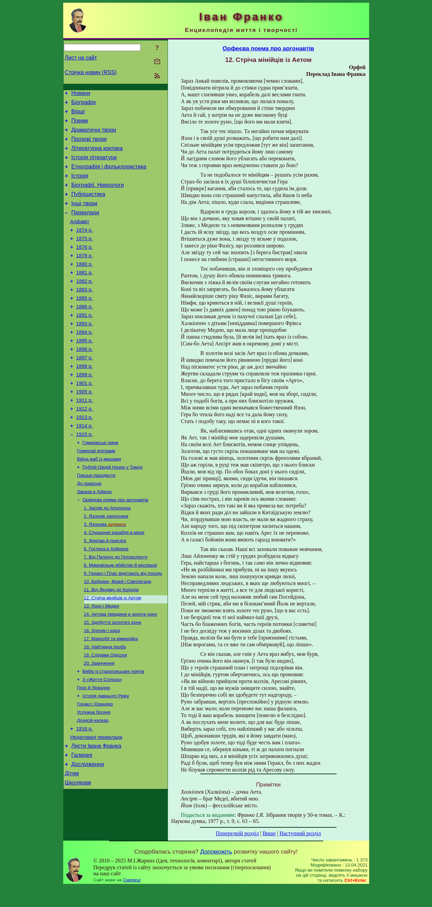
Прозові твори (89, 145)
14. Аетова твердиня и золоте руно (120, 670)
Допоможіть (216, 872)
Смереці (132, 900)
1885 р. (84, 322)
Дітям (72, 844)
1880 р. (84, 284)
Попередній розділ (237, 833)
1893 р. (84, 351)
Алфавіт (79, 237)
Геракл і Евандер (95, 767)
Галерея (81, 824)
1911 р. (84, 437)
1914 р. (84, 465)
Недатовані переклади (96, 804)
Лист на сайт (81, 58)
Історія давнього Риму (106, 758)
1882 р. (84, 303)
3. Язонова (105, 572)
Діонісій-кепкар (93, 785)
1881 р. (84, 294)
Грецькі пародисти (96, 519)
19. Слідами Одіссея (105, 714)
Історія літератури (94, 165)
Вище (269, 833)
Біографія (83, 104)
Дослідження (87, 834)
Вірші (78, 114)
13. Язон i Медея (101, 661)
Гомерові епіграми (96, 493)
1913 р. (84, 456)
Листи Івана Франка (96, 813)
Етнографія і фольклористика (108, 176)
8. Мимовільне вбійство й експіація (120, 616)
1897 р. (84, 389)
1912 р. (84, 446)
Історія (79, 186)
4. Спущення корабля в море (114, 581)
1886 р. (84, 332)
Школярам (78, 854)
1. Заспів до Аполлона (107, 554)
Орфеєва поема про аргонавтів (116, 546)
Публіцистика (88, 206)
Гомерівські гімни (101, 484)
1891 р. (84, 341)
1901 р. (84, 418)
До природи (89, 528)
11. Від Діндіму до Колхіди (111, 643)
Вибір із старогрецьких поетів (113, 731)
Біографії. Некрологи (97, 196)
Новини (80, 94)
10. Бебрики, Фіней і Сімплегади (117, 634)
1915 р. (84, 475)
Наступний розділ (300, 833)
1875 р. (84, 256)
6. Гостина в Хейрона (106, 599)
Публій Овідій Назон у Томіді (113, 510)
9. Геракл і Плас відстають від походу (123, 625)
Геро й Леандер (93, 749)
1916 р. (84, 794)
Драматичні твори (93, 135)
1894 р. (84, 360)
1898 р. (84, 399)
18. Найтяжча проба (105, 705)
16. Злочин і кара (102, 687)
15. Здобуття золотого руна (112, 678)
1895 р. (84, 370)
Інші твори (84, 217)
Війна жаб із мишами (99, 501)
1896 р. (84, 380)
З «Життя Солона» (102, 740)
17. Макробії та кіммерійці (111, 696)
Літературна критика (97, 155)
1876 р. (84, 265)
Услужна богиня (93, 776)
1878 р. (84, 275)
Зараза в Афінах (94, 537)
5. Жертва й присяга (105, 590)
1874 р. (84, 246)
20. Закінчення (99, 723)
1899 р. (84, 408)
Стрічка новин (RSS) (91, 72)
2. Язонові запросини (106, 563)
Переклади (85, 227)
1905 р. (84, 427)
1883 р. (84, 313)
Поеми (79, 125)
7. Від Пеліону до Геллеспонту (116, 608)
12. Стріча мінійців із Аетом (112, 652)
